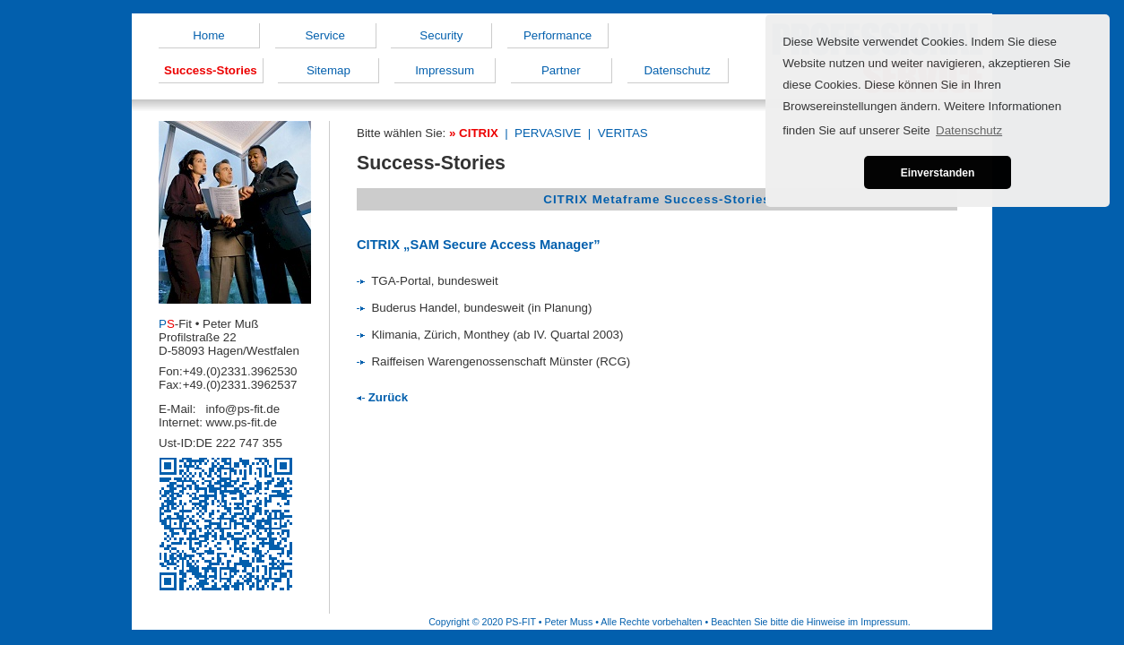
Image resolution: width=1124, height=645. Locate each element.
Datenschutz (677, 70)
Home (209, 35)
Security (441, 35)
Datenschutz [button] (969, 130)
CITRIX (478, 133)
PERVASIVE (547, 133)
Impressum (444, 70)
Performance (557, 35)
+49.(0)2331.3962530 (240, 371)
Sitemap (328, 70)
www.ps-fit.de (241, 422)
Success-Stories (210, 70)
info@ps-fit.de (243, 409)
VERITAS (623, 133)
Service (324, 35)
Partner (561, 70)
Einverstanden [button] (938, 173)
